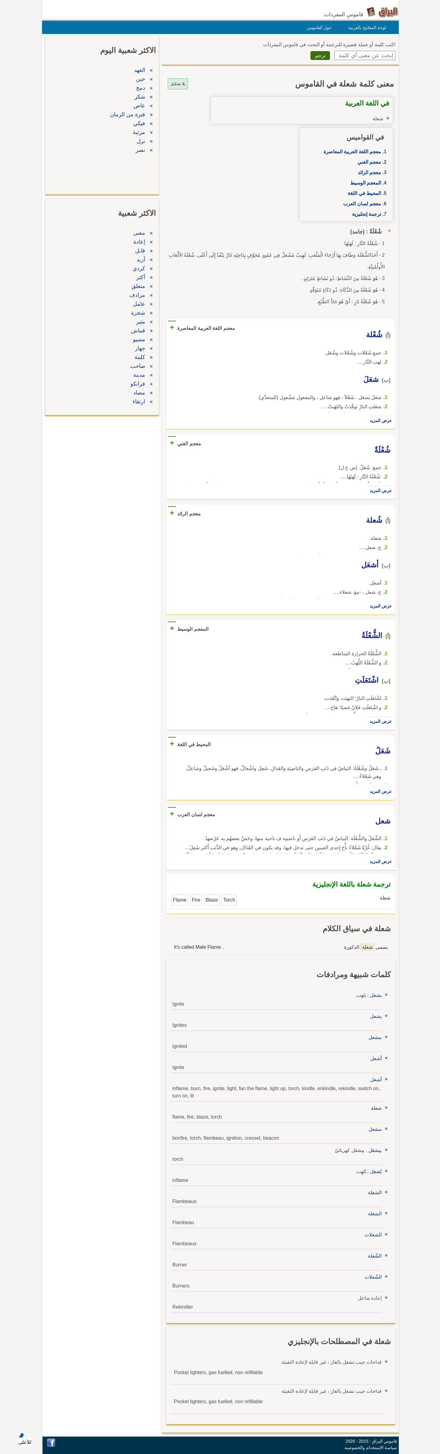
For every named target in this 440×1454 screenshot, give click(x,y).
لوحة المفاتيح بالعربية (365, 27)
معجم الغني (368, 162)
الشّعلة (373, 1255)
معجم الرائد (368, 172)
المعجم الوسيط (364, 182)
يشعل (374, 995)
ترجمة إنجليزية (365, 214)
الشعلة (373, 1192)
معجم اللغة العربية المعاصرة (351, 151)
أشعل (374, 1058)
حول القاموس (317, 27)
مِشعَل (373, 1150)
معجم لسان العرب (361, 203)
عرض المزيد (379, 420)
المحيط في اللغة (363, 193)
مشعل (373, 1037)
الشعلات (371, 1234)
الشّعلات (371, 1277)
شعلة (374, 1108)
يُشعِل (374, 1171)
